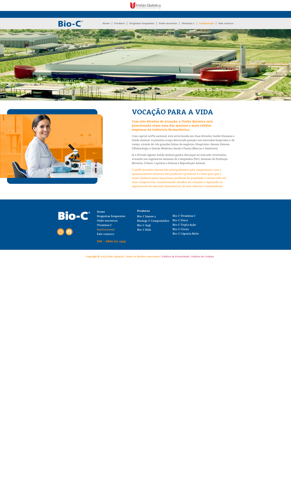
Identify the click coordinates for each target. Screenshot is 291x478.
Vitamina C (188, 23)
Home (106, 23)
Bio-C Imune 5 (146, 216)
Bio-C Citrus (181, 229)
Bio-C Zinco (180, 220)
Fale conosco (225, 23)
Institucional (206, 23)
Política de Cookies (202, 256)
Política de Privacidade (175, 256)
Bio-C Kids (144, 230)
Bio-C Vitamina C (184, 216)
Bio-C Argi (144, 225)
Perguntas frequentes (141, 23)
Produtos (119, 23)
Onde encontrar (168, 23)
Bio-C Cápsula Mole (186, 233)
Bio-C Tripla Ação (184, 225)
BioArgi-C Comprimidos (153, 221)
